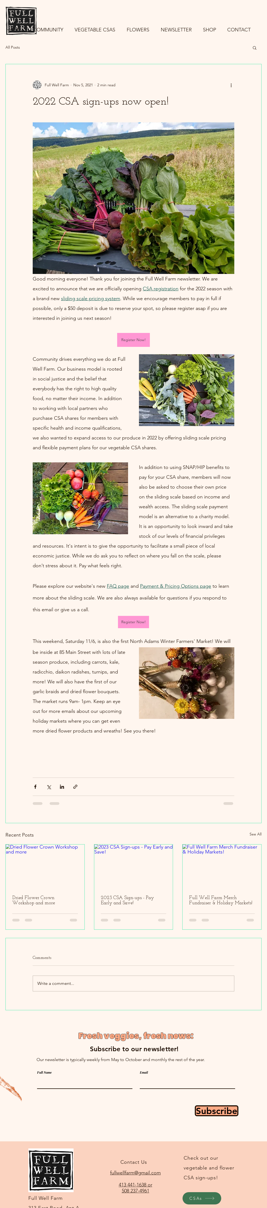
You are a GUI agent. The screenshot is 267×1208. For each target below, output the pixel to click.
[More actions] (231, 85)
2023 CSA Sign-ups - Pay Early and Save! (127, 900)
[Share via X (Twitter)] (48, 786)
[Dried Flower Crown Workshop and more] (45, 866)
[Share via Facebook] (35, 786)
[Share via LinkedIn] (62, 786)
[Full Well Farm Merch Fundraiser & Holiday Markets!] (222, 866)
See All (256, 834)
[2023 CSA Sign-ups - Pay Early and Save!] (133, 866)
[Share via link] (75, 786)
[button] (254, 47)
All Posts (12, 47)
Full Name (44, 1072)
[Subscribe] (216, 1110)
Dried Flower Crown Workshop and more (33, 900)
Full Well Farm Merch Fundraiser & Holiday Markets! (220, 900)
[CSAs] (202, 1198)
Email (144, 1072)
